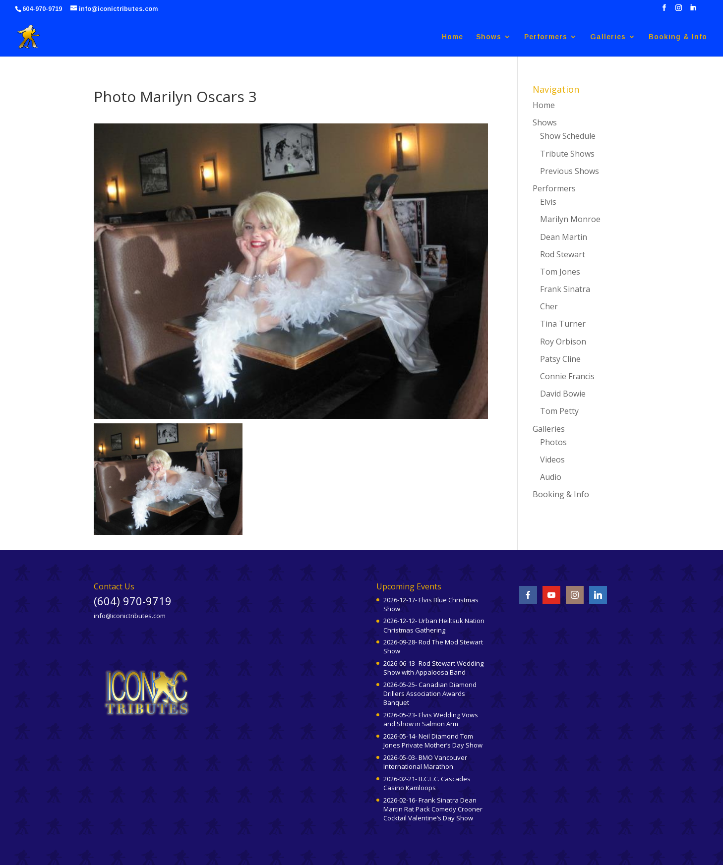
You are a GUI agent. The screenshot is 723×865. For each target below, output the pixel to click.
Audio (550, 476)
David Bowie (563, 393)
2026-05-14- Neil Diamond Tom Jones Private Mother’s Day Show (432, 741)
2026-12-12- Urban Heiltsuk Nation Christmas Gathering (433, 625)
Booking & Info (678, 37)
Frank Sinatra (565, 289)
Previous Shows (569, 171)
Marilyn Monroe (570, 219)
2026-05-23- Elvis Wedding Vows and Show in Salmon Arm (430, 719)
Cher (549, 306)
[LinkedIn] (693, 10)
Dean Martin (563, 236)
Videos (552, 459)
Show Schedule (568, 135)
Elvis (548, 201)
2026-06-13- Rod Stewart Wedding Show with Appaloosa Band (433, 668)
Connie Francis (567, 376)
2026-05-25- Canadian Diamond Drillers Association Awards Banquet (430, 693)
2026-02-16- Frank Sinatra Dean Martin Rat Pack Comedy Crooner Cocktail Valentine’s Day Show (432, 809)
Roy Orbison (563, 341)
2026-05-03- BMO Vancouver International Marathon (425, 762)
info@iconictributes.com (130, 615)
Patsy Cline (560, 358)
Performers (545, 37)
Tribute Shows (567, 153)
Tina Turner (563, 323)
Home (452, 37)
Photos (553, 442)
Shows (488, 37)
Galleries (608, 37)
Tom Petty (559, 410)
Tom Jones (560, 271)
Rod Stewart (562, 254)
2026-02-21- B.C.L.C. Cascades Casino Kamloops (427, 783)
